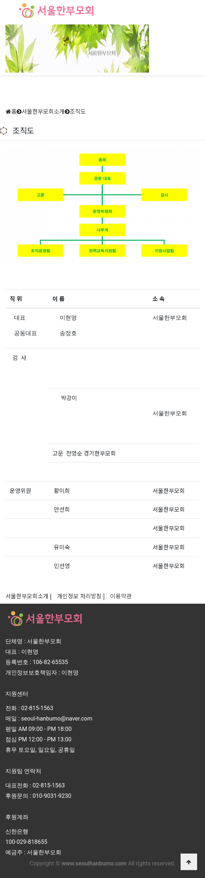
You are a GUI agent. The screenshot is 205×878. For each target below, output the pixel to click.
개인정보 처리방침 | (81, 595)
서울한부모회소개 (43, 111)
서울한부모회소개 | (28, 595)
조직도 (78, 111)
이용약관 (121, 595)
